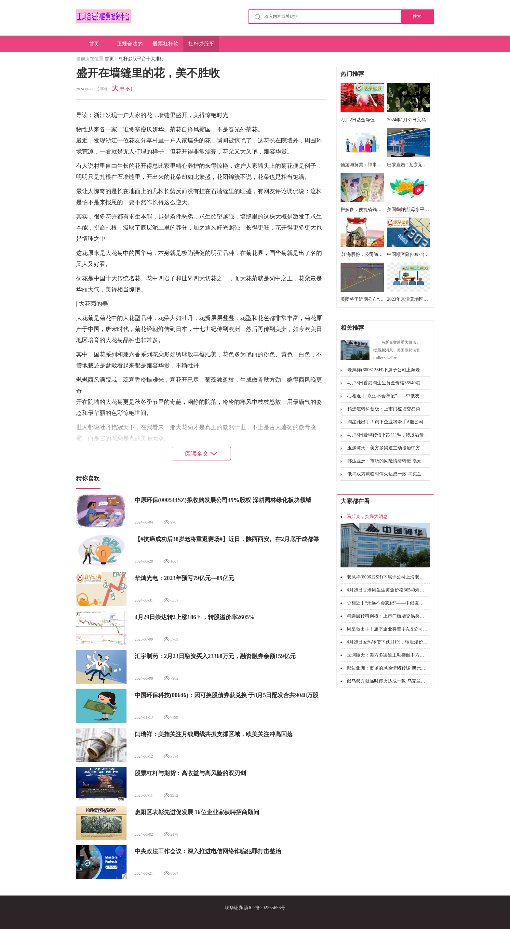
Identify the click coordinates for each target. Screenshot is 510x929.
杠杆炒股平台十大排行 (201, 46)
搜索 (417, 16)
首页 (94, 43)
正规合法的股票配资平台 (130, 46)
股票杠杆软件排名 (166, 46)
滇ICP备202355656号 (264, 907)
